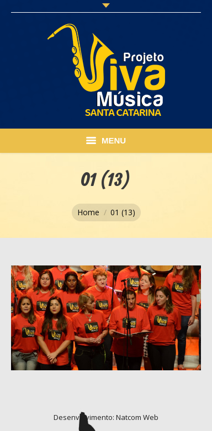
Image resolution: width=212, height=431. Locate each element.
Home (88, 212)
